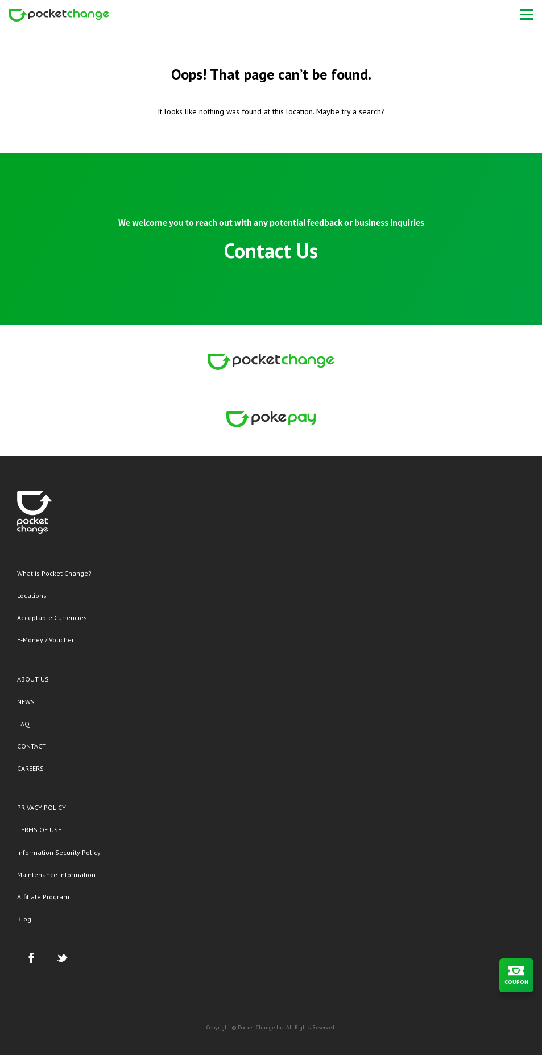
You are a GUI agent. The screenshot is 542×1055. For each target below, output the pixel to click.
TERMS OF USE (39, 829)
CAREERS (30, 768)
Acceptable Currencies (52, 617)
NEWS (26, 701)
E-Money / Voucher (45, 640)
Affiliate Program (43, 896)
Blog (24, 919)
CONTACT (31, 746)
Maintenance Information (56, 874)
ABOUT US (33, 679)
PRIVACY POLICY (41, 807)
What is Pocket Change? (54, 573)
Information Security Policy (59, 852)
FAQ (23, 724)
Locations (32, 595)
